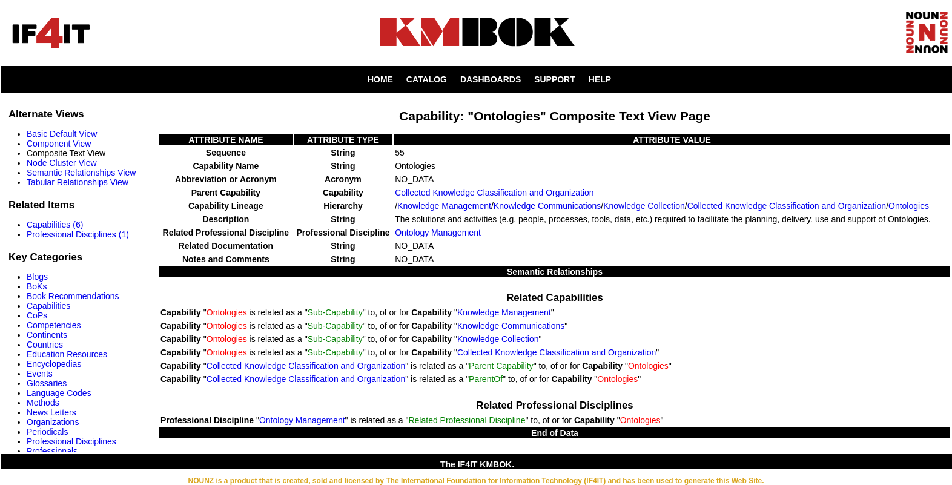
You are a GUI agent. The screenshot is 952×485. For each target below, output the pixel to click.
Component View (59, 143)
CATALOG (426, 79)
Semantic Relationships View (81, 172)
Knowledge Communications (547, 206)
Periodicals (47, 432)
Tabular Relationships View (77, 182)
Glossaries (47, 383)
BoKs (37, 286)
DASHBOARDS (490, 79)
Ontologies (908, 206)
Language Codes (59, 393)
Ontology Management (438, 232)
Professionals (52, 451)
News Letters (51, 412)
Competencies (54, 325)
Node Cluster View (62, 163)
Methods (43, 402)
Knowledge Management (444, 206)
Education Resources (67, 354)
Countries (45, 344)
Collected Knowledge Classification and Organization (494, 192)
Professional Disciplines (71, 441)
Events (40, 373)
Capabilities (48, 306)
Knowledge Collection (644, 206)
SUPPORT (554, 79)
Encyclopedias (54, 364)
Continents (47, 335)
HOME (380, 79)
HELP (600, 79)
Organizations (53, 422)
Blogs (37, 277)
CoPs (37, 315)
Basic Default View (62, 134)
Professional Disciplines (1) (78, 234)
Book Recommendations (73, 296)
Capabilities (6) (55, 224)
